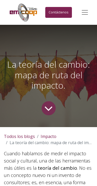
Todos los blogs (19, 136)
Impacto (48, 136)
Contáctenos (59, 12)
